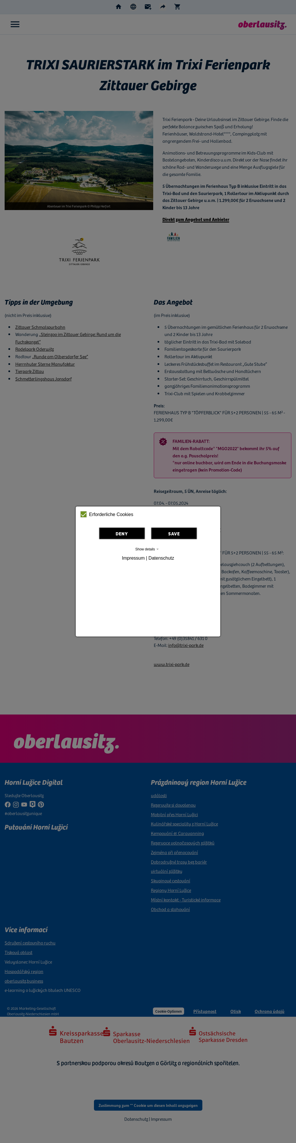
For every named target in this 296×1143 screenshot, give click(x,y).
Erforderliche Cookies (106, 514)
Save (174, 533)
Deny (122, 533)
